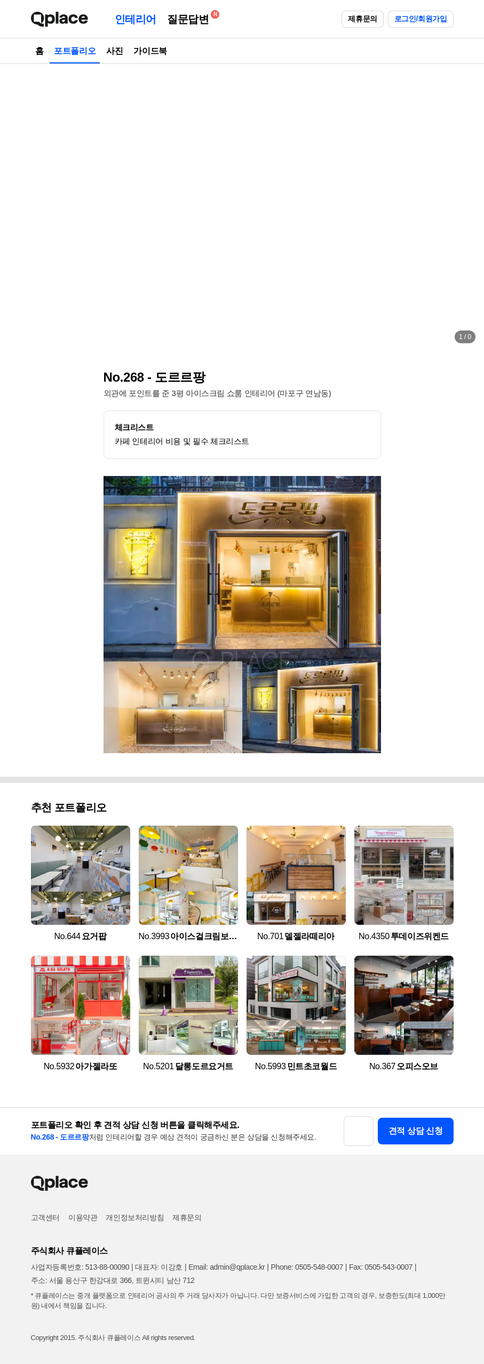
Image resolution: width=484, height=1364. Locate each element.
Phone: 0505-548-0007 (307, 1267)
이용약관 (82, 1217)
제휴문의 (362, 18)
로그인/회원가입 (420, 18)
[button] (19, 208)
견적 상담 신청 (415, 1130)
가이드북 (149, 50)
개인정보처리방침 (135, 1217)
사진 (114, 50)
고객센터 (45, 1217)
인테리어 (135, 19)
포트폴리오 (75, 50)
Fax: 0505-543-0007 (380, 1267)
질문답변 (190, 17)
